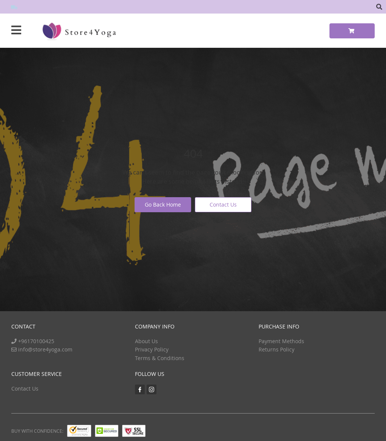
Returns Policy (276, 349)
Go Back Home (163, 204)
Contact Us (223, 204)
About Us (146, 341)
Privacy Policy (151, 349)
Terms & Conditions (159, 358)
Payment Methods (281, 341)
